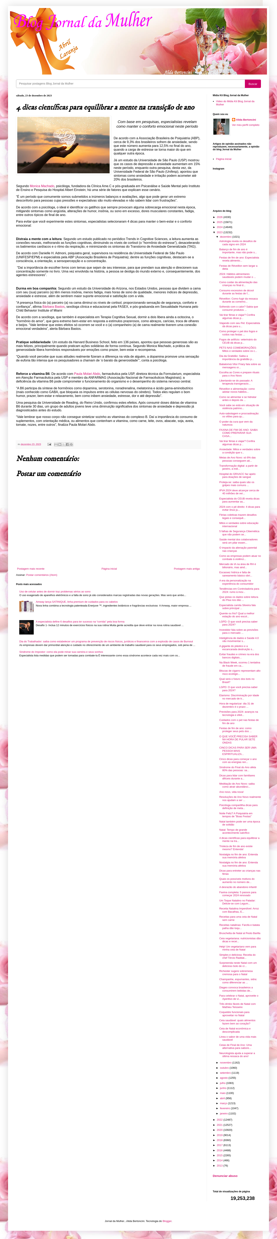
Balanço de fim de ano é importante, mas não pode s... (238, 251)
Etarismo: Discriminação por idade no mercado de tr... (239, 697)
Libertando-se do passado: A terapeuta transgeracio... (235, 382)
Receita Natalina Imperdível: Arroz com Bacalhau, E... (239, 910)
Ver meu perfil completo (246, 124)
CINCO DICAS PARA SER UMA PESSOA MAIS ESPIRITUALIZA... (237, 750)
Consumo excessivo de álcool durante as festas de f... (236, 292)
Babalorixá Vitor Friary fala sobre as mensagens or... (240, 366)
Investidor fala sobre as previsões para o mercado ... (238, 631)
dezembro (226, 236)
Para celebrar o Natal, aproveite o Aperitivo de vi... (238, 997)
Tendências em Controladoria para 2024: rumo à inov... (239, 590)
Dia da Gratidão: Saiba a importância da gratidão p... (236, 357)
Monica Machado (42, 186)
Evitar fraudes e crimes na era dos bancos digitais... (239, 656)
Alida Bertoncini (246, 119)
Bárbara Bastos (54, 306)
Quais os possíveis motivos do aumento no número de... (237, 880)
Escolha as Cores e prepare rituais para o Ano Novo (239, 374)
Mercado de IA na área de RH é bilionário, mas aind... (237, 566)
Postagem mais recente (31, 568)
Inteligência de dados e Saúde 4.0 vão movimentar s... (239, 640)
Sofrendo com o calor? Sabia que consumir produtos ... (238, 308)
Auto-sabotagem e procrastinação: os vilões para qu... (239, 415)
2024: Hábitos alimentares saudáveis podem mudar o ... (237, 275)
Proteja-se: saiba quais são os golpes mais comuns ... (236, 484)
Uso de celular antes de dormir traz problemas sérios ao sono (55, 591)
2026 (220, 217)
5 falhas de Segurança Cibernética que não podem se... (239, 533)
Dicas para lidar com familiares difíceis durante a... (237, 777)
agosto (224, 1077)
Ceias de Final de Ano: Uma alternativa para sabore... (235, 1046)
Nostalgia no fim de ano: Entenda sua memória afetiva (238, 856)
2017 (220, 1145)
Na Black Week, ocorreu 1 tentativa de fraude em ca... (239, 664)
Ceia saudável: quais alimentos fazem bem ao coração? (237, 1022)
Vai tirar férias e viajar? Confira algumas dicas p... (237, 316)
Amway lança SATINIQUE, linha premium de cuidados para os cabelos (77, 601)
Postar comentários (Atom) (41, 574)
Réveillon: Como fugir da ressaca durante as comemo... (238, 300)
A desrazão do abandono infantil (238, 887)
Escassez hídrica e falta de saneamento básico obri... (235, 574)
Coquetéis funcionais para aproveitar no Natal (234, 1014)
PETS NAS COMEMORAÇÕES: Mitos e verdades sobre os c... (238, 349)
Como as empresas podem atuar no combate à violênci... (240, 557)
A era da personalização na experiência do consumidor (236, 582)
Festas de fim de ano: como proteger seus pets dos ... (235, 730)
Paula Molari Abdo (87, 373)
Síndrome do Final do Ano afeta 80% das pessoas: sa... (237, 769)
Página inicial (109, 568)
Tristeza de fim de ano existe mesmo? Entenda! (236, 848)
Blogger (167, 1221)
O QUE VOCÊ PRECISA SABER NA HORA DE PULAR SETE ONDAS (238, 739)
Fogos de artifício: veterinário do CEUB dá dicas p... (238, 341)
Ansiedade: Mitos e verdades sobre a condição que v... (239, 451)
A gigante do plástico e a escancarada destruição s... (236, 648)
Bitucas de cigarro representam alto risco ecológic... (239, 672)
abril (223, 1098)
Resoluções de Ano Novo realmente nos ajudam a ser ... (240, 798)
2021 (220, 1124)
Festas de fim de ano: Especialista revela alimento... (239, 259)
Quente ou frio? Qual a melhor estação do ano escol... (236, 615)
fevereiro (225, 1108)
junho (223, 1088)
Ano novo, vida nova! (231, 791)
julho (223, 1083)
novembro (226, 1062)
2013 (220, 1165)
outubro (225, 1067)
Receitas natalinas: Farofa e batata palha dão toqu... (239, 926)
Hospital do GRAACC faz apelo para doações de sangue (237, 475)
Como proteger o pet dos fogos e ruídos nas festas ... (238, 333)
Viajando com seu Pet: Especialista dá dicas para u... (239, 325)
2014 (220, 1160)
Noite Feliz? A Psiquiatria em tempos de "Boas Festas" (235, 815)
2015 (220, 1155)
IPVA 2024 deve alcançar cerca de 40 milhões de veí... (239, 492)
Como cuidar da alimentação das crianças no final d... (238, 284)
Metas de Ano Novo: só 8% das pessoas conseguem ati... (237, 459)
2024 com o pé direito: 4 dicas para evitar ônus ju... (239, 508)
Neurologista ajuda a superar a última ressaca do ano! (237, 1055)
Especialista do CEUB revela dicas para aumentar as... (239, 500)
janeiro (224, 1113)
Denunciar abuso (225, 1175)
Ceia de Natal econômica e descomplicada (235, 1030)
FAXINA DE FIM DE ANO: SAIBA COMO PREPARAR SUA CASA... (238, 433)
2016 (220, 1150)
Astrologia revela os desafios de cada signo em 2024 (237, 243)
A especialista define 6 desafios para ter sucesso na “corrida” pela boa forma (80, 621)
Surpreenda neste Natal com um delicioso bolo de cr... (238, 964)
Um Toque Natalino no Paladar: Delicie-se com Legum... (237, 902)
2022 (220, 1119)
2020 (220, 1129)
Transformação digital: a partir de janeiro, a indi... (238, 467)
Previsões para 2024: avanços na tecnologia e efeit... (238, 713)
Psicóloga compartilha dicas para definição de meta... (238, 807)
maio (223, 1093)
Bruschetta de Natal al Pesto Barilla (239, 933)
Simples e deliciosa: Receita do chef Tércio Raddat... (237, 956)
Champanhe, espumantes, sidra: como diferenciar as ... (238, 981)
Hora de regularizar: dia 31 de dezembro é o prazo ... (236, 705)
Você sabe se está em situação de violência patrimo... (239, 407)
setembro (226, 1072)
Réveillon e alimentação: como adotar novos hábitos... (237, 390)
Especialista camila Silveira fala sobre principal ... (237, 607)
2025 (220, 222)
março (224, 1103)
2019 (220, 1135)
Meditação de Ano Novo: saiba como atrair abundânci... (237, 785)
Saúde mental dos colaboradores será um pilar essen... (238, 541)
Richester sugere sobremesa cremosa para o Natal (236, 973)
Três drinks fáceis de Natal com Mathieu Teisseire (237, 1005)
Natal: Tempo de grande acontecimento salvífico (234, 831)
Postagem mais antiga (187, 568)
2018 (220, 1140)
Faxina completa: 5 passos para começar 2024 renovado (237, 894)
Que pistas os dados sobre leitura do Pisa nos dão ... (238, 598)
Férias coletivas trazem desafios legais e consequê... (238, 516)
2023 (220, 232)
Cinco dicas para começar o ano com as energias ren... (238, 761)
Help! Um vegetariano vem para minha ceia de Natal (237, 948)
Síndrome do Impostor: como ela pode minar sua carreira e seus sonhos (61, 651)
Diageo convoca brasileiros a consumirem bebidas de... (236, 989)
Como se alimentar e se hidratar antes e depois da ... (237, 399)
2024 (220, 227)
